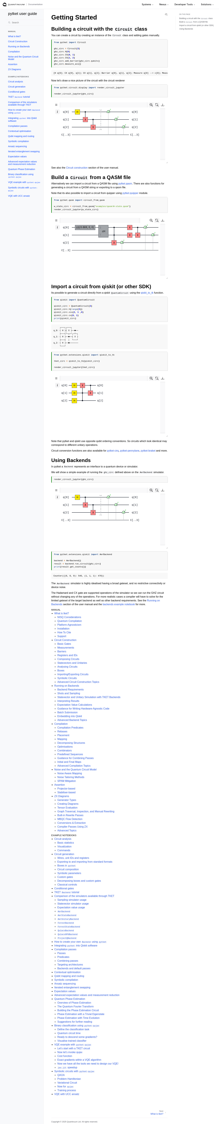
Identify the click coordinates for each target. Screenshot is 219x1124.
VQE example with (24, 182)
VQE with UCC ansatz (19, 196)
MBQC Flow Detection (69, 819)
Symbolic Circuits (67, 678)
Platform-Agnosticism (69, 624)
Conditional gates (16, 91)
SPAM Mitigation (66, 781)
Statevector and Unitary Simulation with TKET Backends (88, 697)
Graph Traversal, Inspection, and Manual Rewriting (85, 811)
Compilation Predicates (70, 727)
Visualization (64, 846)
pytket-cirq (113, 450)
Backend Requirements (70, 689)
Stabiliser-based (66, 792)
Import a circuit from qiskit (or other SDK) (196, 25)
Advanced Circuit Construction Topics (78, 682)
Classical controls (67, 884)
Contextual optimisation (19, 131)
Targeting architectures (70, 964)
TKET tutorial (19, 97)
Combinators (64, 750)
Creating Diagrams (67, 803)
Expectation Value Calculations (74, 704)
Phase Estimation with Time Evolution (78, 1018)
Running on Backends (19, 46)
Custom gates (65, 877)
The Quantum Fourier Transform (75, 1006)
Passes (61, 953)
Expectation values (17, 156)
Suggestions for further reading (74, 1021)
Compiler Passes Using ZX (72, 826)
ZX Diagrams (14, 69)
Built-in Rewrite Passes (70, 815)
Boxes (60, 670)
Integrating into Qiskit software (22, 119)
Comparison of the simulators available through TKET (22, 103)
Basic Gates (64, 643)
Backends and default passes (73, 968)
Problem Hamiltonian (69, 1078)
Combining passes (67, 960)
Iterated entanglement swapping (24, 151)
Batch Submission (67, 712)
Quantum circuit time (69, 1033)
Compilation (14, 51)
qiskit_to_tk (147, 292)
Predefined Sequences (70, 754)
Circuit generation (16, 86)
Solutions (207, 4)
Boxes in (66, 865)
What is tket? (14, 36)
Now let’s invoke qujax (69, 1052)
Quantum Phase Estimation (21, 169)
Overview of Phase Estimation (74, 1002)
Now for (65, 1086)
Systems (148, 4)
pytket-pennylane (129, 450)
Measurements (65, 647)
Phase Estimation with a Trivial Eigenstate (80, 1014)
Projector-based (66, 788)
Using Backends (186, 29)
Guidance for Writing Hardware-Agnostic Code (83, 708)
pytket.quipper (130, 193)
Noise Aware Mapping (69, 773)
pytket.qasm (125, 183)
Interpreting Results (68, 701)
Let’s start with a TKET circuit (73, 1048)
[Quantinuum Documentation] (14, 4)
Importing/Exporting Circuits (72, 674)
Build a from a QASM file (193, 22)
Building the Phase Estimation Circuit (78, 1010)
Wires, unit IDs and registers (73, 858)
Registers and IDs (67, 655)
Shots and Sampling (68, 693)
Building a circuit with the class (196, 18)
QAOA (61, 1075)
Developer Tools (185, 4)
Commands (63, 850)
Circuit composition (68, 869)
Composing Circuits (68, 659)
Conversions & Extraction (71, 822)
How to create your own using (24, 111)
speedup (67, 1067)
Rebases (62, 731)
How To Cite (64, 632)
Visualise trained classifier (71, 1040)
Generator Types (66, 800)
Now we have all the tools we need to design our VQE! (87, 1063)
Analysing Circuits (67, 666)
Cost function (64, 1056)
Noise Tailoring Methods (70, 777)
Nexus (164, 4)
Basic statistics (65, 842)
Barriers (61, 651)
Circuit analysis (15, 81)
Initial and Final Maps (69, 762)
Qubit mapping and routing (21, 136)
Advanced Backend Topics (72, 720)
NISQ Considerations (69, 617)
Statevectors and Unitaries (72, 663)
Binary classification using (20, 175)
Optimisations (65, 746)
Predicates (63, 957)
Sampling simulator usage (71, 899)
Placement (63, 735)
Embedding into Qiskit (69, 716)
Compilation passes (17, 126)
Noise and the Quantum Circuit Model (23, 57)
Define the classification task (73, 1029)
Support (61, 636)
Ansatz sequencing (17, 146)
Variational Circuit (67, 1082)
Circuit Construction (17, 41)
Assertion (12, 64)
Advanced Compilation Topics (74, 765)
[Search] (25, 22)
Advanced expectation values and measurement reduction (22, 162)
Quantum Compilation (69, 621)
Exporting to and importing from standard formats (84, 861)
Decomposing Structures (71, 743)
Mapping (62, 739)
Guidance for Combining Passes (75, 758)
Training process (66, 1090)
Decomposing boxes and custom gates (79, 880)
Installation (63, 628)
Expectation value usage (71, 907)
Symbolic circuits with (23, 189)
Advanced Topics (66, 830)
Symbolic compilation (18, 141)
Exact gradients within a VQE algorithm (79, 1059)
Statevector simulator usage (73, 903)
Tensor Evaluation (67, 807)
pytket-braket (148, 450)
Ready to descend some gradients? (77, 1037)
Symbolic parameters (69, 873)
